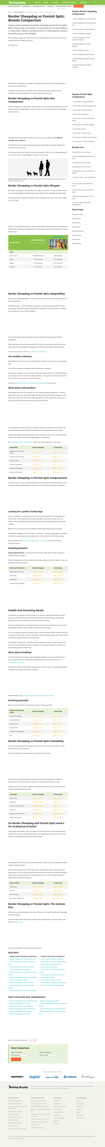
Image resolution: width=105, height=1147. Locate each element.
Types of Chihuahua (13, 1120)
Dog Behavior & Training (60, 1106)
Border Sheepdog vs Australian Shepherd (23, 977)
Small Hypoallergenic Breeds (63, 6)
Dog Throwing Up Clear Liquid (38, 1103)
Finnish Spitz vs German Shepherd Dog (53, 962)
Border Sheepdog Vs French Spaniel (21, 1011)
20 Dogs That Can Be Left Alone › (81, 152)
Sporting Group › (77, 235)
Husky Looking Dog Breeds (15, 1103)
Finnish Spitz (58, 237)
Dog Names (50, 6)
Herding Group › (76, 218)
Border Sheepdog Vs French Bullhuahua (23, 1009)
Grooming (83, 2)
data (51, 152)
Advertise (78, 1109)
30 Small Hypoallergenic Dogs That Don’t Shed (38, 695)
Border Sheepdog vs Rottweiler (20, 969)
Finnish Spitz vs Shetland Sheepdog (52, 985)
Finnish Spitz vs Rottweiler (49, 967)
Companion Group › (78, 214)
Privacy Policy (79, 1115)
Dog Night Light (35, 1125)
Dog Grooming (57, 1109)
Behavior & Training (69, 2)
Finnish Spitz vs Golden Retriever (51, 964)
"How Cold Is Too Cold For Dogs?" (22, 442)
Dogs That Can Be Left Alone (15, 1101)
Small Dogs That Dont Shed (15, 1117)
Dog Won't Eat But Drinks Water (39, 1101)
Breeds (37, 2)
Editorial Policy (80, 1103)
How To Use (79, 1106)
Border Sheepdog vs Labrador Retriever (23, 959)
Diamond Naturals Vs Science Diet (39, 1122)
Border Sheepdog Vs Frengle (49, 1001)
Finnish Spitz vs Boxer (48, 977)
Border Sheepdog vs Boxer (18, 980)
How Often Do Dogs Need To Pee (39, 1106)
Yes (31, 1040)
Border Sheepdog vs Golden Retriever (22, 967)
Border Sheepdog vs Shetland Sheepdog (23, 990)
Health (46, 2)
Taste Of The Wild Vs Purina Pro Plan (40, 1119)
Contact (78, 1112)
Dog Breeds (57, 1115)
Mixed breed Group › (78, 231)
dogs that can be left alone (36, 352)
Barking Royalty (17, 2)
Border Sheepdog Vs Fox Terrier (20, 1003)
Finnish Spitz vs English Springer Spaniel (54, 983)
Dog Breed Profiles (58, 1112)
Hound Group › (76, 222)
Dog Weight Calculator (39, 6)
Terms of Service (80, 1118)
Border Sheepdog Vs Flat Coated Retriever (23, 1001)
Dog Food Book (79, 6)
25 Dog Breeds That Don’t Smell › (81, 167)
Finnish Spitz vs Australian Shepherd (52, 975)
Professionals (62, 7)
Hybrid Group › (76, 227)
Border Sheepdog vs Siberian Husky (21, 983)
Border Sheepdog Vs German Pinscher (52, 1009)
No (35, 1040)
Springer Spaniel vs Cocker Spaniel (17, 1128)
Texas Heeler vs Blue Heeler (15, 1123)
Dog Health (56, 1101)
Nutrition (55, 2)
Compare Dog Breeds (14, 6)
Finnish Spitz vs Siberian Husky (51, 980)
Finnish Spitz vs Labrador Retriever (52, 959)
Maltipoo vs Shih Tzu (13, 1125)
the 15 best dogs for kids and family (34, 541)
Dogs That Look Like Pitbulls (15, 1111)
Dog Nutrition (57, 1103)
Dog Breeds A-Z (26, 6)
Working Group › (77, 243)
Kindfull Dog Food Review (37, 1127)
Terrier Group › (76, 239)
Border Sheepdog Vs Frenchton (20, 1014)
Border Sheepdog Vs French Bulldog (21, 1006)
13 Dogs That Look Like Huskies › (81, 162)
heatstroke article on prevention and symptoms (30, 383)
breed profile (18, 922)
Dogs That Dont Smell (13, 1114)
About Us (78, 1101)
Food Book (56, 1123)
